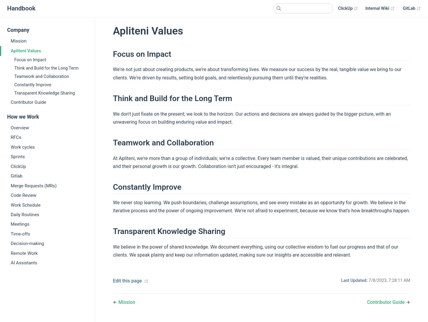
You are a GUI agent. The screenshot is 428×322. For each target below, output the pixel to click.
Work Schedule (26, 205)
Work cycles (23, 147)
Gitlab (17, 176)
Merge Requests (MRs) (34, 186)
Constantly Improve (32, 84)
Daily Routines (25, 214)
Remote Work (24, 253)
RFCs (16, 137)
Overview (20, 128)
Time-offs (20, 234)
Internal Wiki (380, 8)
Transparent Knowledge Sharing (44, 93)
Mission (18, 41)
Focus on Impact (30, 59)
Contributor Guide (28, 102)
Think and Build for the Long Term (46, 68)
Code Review (24, 195)
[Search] (303, 8)
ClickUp (348, 8)
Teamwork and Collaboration (41, 76)
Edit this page (127, 281)
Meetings (20, 224)
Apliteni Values (26, 51)
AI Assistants (24, 263)
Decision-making (27, 243)
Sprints (18, 156)
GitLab (412, 8)
